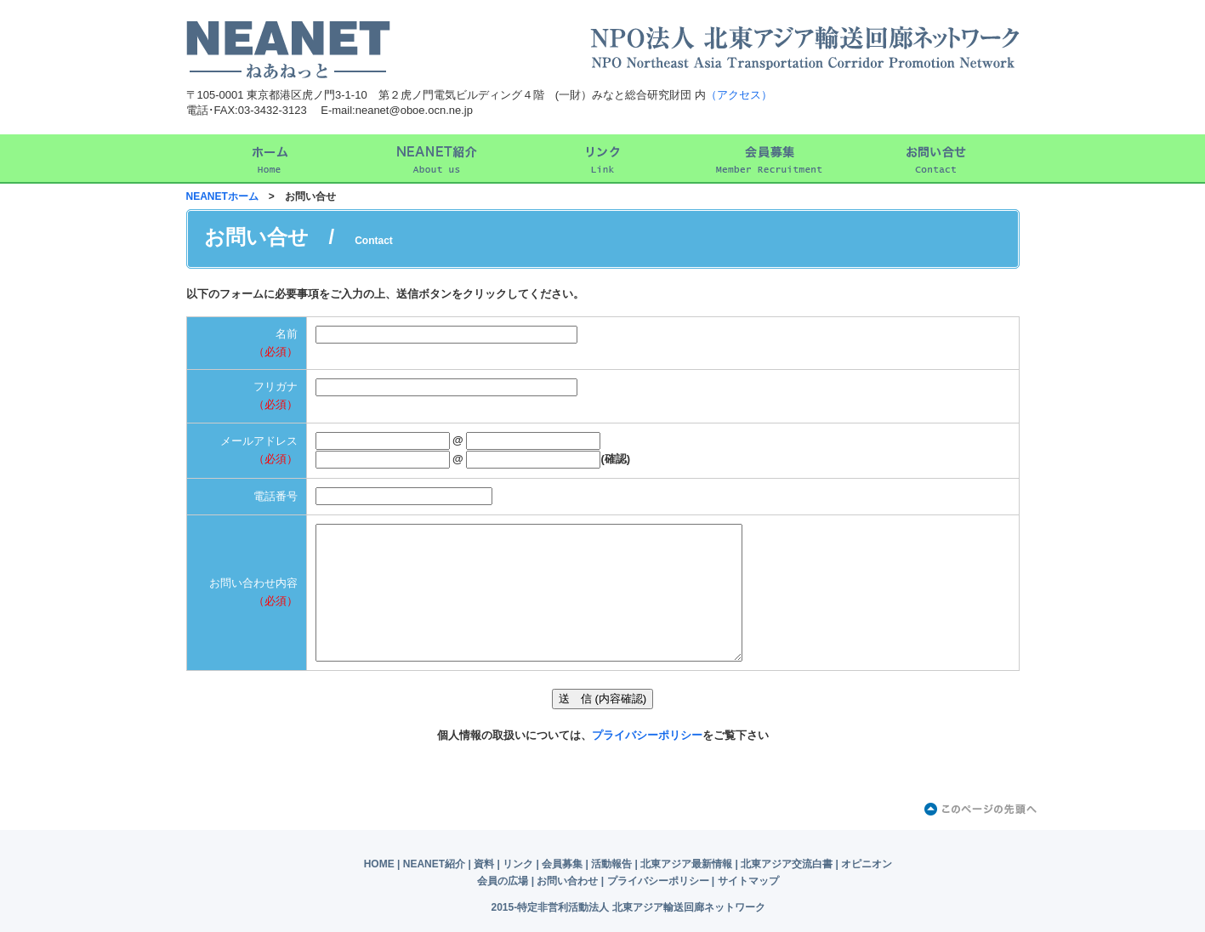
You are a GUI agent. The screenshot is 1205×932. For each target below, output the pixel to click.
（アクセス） (739, 94)
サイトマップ (748, 881)
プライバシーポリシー (647, 735)
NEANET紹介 (434, 864)
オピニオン (866, 864)
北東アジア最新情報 (686, 864)
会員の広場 (502, 881)
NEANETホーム (222, 196)
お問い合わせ (567, 881)
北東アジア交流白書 (787, 864)
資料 (484, 864)
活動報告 (611, 864)
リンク (518, 864)
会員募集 (562, 864)
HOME (379, 864)
